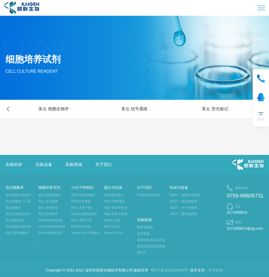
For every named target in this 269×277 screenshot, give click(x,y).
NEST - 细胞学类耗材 (185, 195)
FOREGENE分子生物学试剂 (152, 195)
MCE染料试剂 (81, 226)
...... (41, 239)
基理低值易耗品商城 (151, 246)
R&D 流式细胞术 (17, 233)
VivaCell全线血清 (50, 220)
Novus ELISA (113, 233)
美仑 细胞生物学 (53, 109)
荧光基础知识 (15, 220)
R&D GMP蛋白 (114, 201)
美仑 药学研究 (48, 214)
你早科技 (215, 270)
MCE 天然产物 (81, 208)
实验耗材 (14, 164)
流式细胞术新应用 (18, 226)
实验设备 (43, 164)
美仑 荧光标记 (215, 109)
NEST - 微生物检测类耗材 (185, 201)
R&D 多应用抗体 (115, 208)
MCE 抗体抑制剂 (83, 195)
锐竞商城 (143, 234)
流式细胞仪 (13, 208)
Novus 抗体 (112, 220)
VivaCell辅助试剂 (50, 233)
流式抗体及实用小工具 (21, 214)
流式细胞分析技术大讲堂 (21, 195)
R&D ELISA (112, 226)
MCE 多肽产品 (81, 220)
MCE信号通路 (81, 201)
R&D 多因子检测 (115, 214)
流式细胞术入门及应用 (21, 201)
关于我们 (103, 164)
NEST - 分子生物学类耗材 (185, 208)
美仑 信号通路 (134, 109)
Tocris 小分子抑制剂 (85, 233)
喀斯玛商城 (145, 227)
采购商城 (73, 164)
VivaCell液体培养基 (52, 226)
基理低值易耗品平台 (151, 240)
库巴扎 (141, 252)
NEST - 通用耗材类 (183, 214)
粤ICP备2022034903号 (169, 270)
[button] (8, 108)
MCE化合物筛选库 (84, 214)
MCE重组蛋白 (114, 195)
